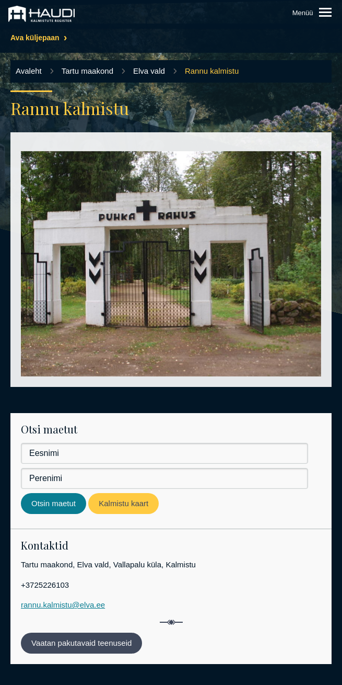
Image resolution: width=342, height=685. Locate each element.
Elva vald (149, 70)
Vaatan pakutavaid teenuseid (81, 642)
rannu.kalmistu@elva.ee (63, 604)
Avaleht (29, 70)
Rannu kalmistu (212, 70)
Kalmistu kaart (123, 503)
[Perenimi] (164, 478)
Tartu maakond (87, 70)
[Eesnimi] (164, 453)
